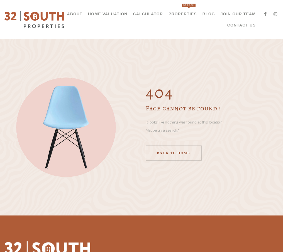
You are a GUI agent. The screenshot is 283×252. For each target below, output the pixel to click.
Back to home (174, 153)
